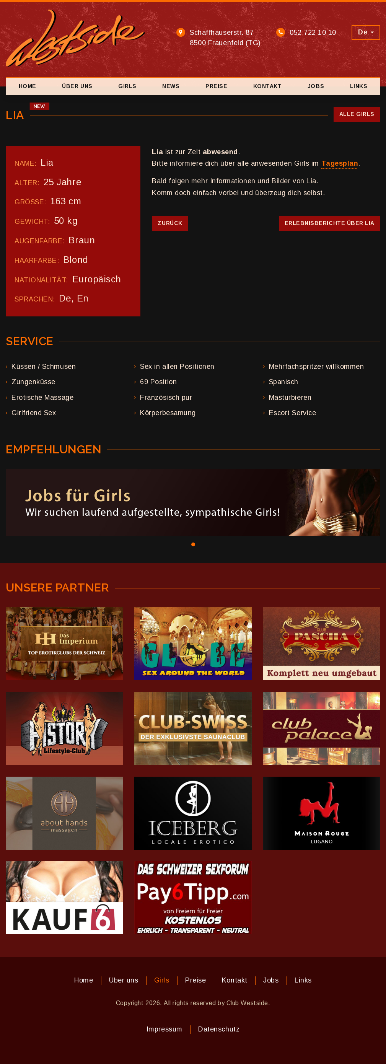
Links (359, 86)
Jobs (316, 86)
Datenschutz (218, 1029)
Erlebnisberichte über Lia (330, 223)
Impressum (164, 1029)
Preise (216, 86)
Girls (127, 86)
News (170, 86)
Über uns (77, 86)
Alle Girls (357, 114)
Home (27, 86)
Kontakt (267, 86)
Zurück (170, 223)
